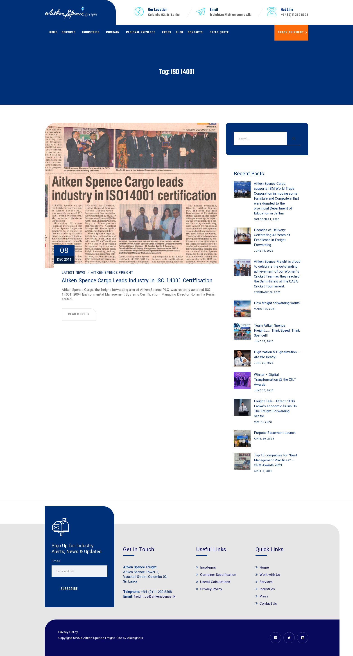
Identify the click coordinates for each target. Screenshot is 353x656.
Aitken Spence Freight (112, 272)
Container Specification (218, 574)
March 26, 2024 (265, 309)
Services (68, 32)
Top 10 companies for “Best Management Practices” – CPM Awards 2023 (275, 460)
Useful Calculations (215, 581)
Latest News (73, 272)
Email (56, 561)
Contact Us (268, 603)
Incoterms (208, 567)
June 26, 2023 (263, 363)
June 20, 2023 (264, 390)
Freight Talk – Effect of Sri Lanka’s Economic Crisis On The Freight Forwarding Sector (275, 409)
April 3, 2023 (263, 471)
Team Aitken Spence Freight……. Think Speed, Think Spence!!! (277, 330)
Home (53, 32)
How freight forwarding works (277, 303)
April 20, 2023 (264, 439)
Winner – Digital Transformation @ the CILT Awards (275, 379)
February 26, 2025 (267, 292)
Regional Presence (140, 32)
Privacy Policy (211, 589)
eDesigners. (135, 638)
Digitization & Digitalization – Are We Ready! (277, 355)
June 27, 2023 (264, 341)
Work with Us (270, 574)
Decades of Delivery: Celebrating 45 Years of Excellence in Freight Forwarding (272, 237)
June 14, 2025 (263, 251)
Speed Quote (219, 32)
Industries (90, 32)
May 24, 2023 (263, 422)
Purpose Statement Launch (275, 432)
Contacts (195, 32)
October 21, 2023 (266, 219)
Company (112, 32)
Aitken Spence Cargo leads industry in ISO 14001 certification (137, 280)
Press (166, 32)
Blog (179, 32)
